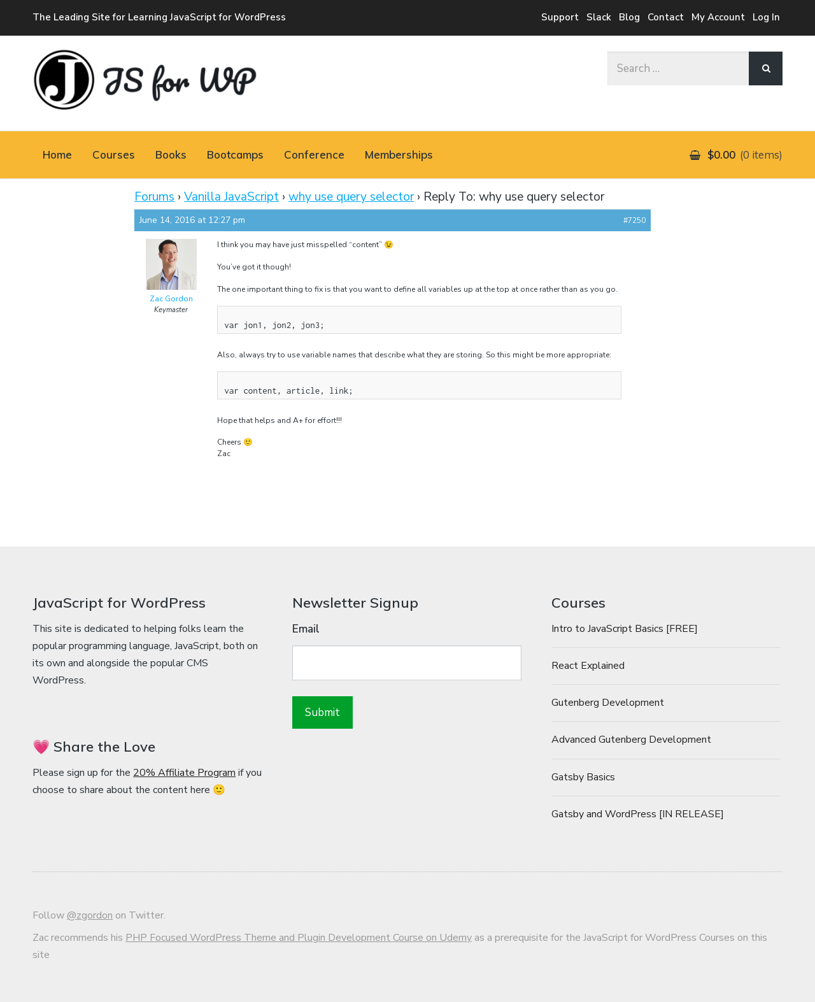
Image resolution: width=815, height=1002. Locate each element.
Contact (666, 17)
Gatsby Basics (583, 777)
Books (171, 154)
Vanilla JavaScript (231, 197)
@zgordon (90, 915)
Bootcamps (235, 154)
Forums (154, 197)
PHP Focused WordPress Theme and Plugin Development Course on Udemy (298, 938)
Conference (314, 154)
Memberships (399, 154)
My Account (718, 17)
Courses (113, 154)
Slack (598, 17)
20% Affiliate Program (184, 773)
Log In (766, 17)
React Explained (588, 666)
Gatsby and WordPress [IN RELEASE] (637, 814)
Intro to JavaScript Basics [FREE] (624, 629)
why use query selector (351, 197)
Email (306, 629)
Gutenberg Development (607, 703)
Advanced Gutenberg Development (631, 740)
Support (560, 17)
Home (57, 154)
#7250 (634, 220)
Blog (629, 17)
